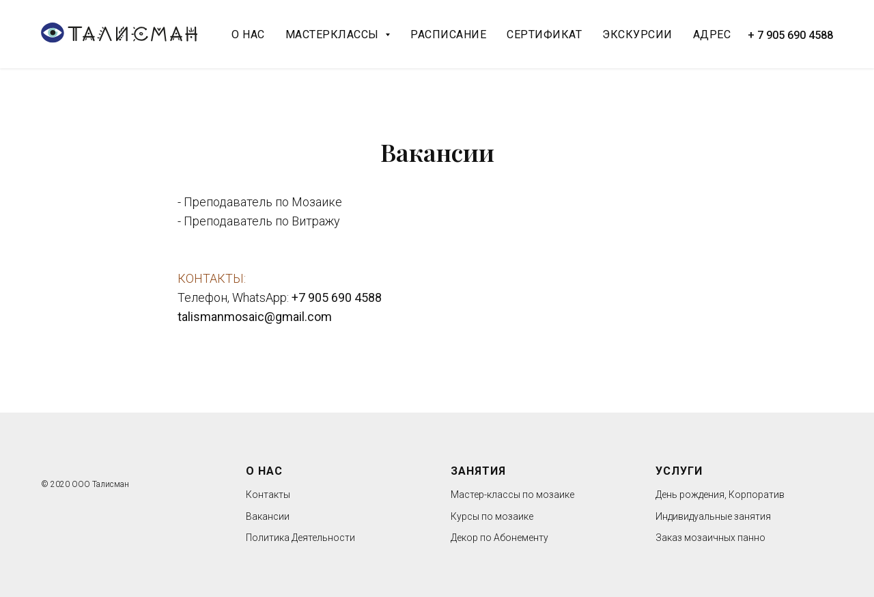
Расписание (448, 34)
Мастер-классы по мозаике (512, 494)
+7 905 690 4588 (337, 297)
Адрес (712, 34)
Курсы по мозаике (492, 516)
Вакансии (268, 516)
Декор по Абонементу (499, 537)
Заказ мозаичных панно (710, 537)
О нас (248, 34)
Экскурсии (637, 34)
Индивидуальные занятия (713, 516)
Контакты (268, 494)
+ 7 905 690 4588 (790, 35)
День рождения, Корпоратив (720, 494)
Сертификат (544, 34)
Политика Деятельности (300, 537)
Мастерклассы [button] (333, 34)
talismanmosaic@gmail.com (255, 316)
